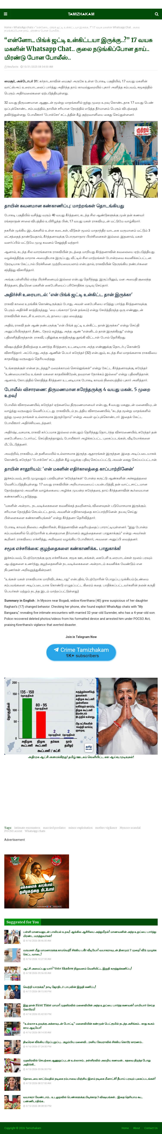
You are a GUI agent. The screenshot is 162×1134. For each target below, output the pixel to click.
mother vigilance (106, 827)
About (136, 1128)
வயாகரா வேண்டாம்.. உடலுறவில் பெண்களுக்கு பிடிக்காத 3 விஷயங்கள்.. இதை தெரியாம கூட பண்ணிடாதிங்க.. (83, 1099)
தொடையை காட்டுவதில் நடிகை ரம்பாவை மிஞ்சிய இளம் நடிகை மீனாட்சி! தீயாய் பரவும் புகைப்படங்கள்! (89, 1079)
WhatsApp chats (23, 27)
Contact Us (151, 1128)
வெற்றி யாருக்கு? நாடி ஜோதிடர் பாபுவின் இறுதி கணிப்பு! (59, 987)
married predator (54, 827)
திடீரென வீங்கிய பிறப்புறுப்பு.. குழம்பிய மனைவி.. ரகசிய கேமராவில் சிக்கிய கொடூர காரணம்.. (83, 1042)
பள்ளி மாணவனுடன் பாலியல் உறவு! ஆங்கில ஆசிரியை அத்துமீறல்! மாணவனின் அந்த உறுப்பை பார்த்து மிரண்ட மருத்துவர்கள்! (89, 934)
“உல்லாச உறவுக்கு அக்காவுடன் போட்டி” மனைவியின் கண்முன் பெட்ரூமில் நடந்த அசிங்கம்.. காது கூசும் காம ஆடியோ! (88, 1026)
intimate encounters (27, 827)
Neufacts (12, 66)
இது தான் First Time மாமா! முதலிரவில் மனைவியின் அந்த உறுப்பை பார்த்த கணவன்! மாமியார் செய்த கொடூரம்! (89, 1008)
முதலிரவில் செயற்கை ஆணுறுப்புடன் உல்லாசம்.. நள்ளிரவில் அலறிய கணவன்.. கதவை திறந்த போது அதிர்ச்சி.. (87, 1063)
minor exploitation (80, 827)
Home (7, 27)
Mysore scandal (130, 827)
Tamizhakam (33, 1128)
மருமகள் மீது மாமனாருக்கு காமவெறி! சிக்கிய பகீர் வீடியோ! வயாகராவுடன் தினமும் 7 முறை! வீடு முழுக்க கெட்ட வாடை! (89, 952)
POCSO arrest (13, 831)
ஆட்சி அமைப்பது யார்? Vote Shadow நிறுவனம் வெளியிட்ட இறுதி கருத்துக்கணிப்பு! (77, 968)
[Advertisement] (81, 792)
